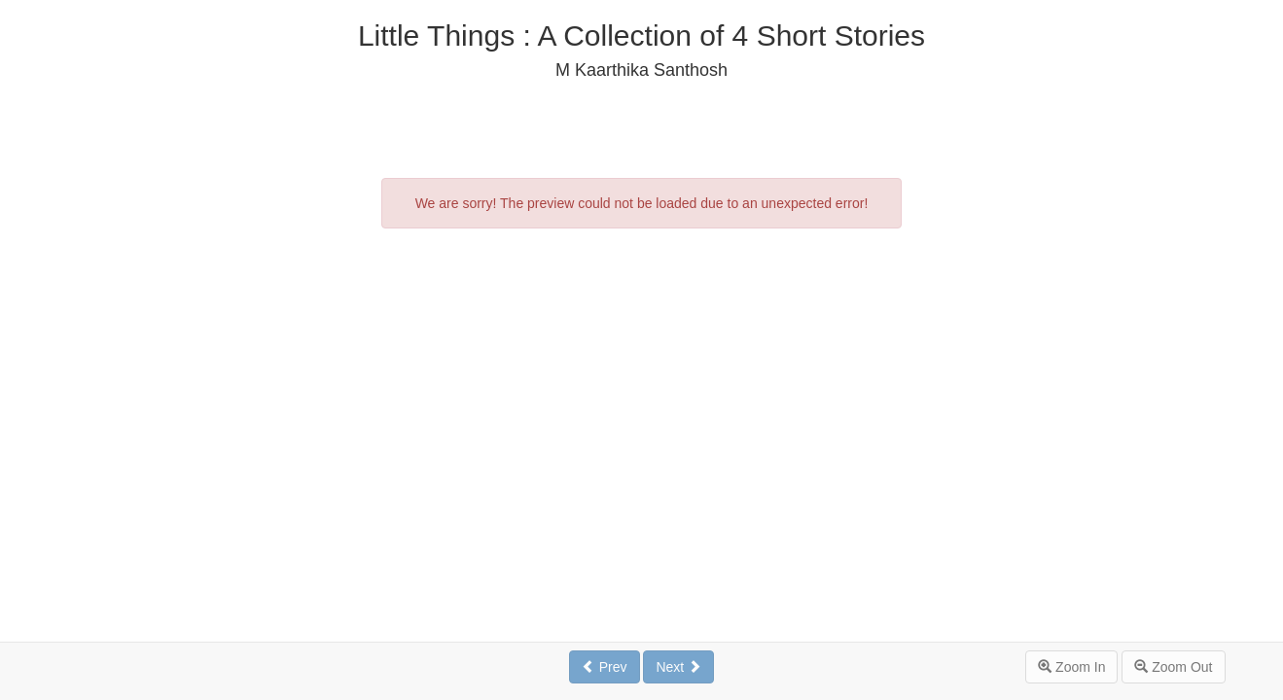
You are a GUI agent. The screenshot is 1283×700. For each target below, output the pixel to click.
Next (678, 667)
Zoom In (1071, 667)
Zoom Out (1173, 667)
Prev (604, 667)
